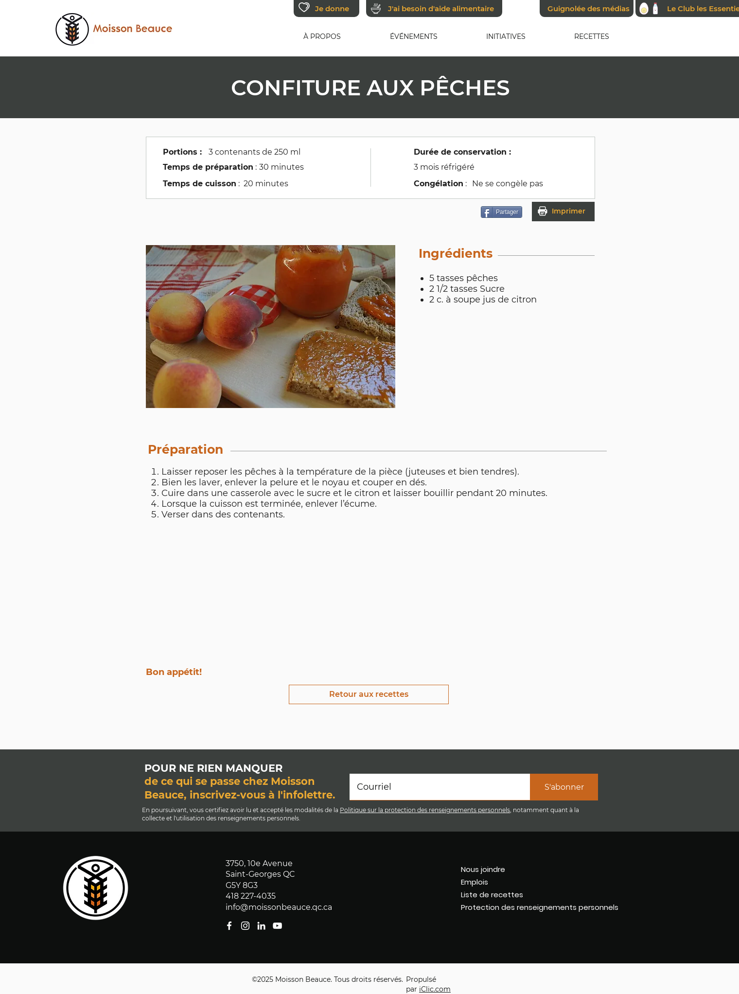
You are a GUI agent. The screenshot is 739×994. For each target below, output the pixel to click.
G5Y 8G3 (242, 885)
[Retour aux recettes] (369, 694)
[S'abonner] (564, 787)
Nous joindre (483, 869)
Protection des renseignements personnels (518, 907)
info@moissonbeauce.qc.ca (279, 907)
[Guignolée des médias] (586, 8)
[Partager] (501, 212)
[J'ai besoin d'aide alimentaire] (434, 8)
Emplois (474, 882)
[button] (322, 36)
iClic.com (435, 989)
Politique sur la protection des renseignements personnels (425, 810)
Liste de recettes (492, 894)
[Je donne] (326, 8)
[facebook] (277, 925)
